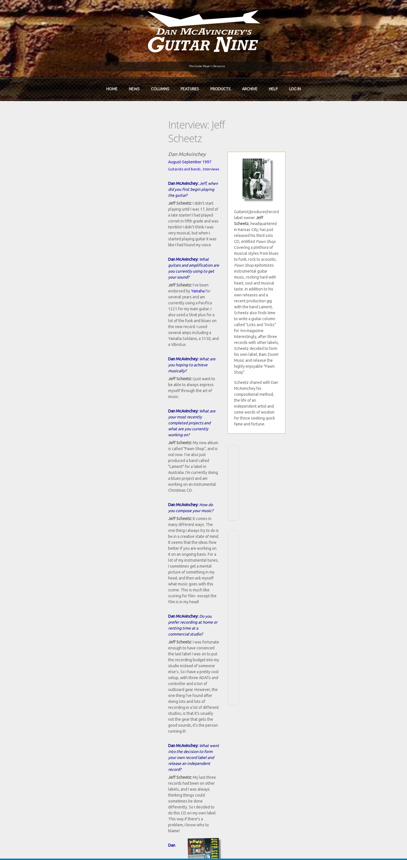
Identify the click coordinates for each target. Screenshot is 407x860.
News (134, 85)
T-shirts (297, 713)
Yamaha (113, 196)
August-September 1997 (64, 139)
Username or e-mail (309, 739)
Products (220, 85)
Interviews (85, 146)
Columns (160, 85)
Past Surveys (302, 703)
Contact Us (300, 684)
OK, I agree (326, 855)
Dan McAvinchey (57, 703)
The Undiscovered (141, 713)
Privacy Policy (271, 846)
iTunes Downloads (141, 684)
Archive (249, 85)
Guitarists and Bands (58, 146)
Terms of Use (233, 846)
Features (190, 85)
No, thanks (352, 855)
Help (273, 85)
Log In (295, 85)
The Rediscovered (141, 703)
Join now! (236, 690)
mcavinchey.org (56, 713)
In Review (133, 693)
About (47, 693)
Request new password (311, 775)
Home (112, 85)
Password (301, 760)
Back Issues (301, 693)
